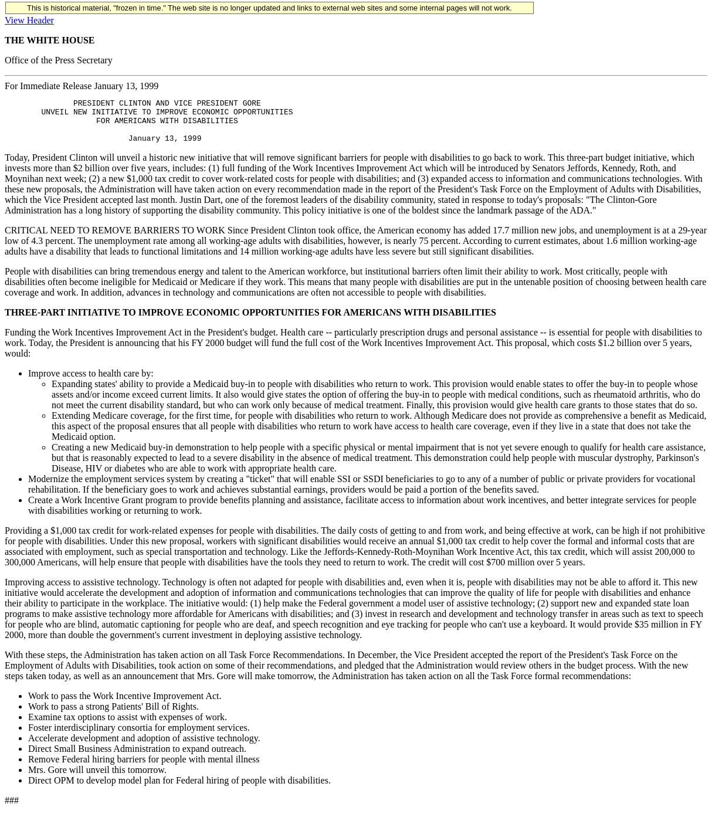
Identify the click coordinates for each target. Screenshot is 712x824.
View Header (29, 20)
